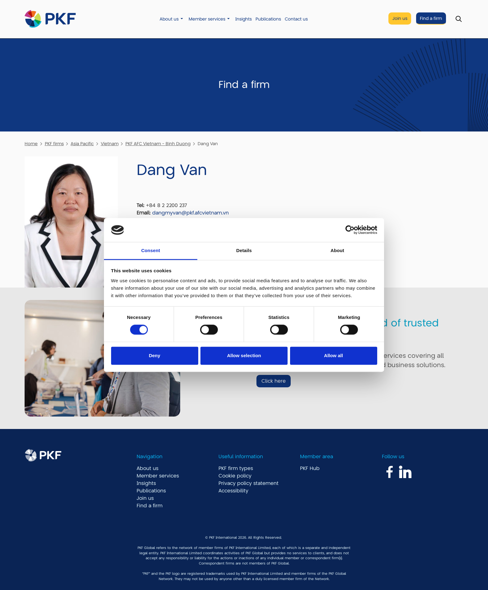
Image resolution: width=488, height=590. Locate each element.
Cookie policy (234, 476)
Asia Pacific (82, 143)
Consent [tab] (150, 250)
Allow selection (244, 355)
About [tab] (337, 250)
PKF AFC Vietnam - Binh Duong (157, 143)
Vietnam (110, 143)
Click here (273, 381)
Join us (399, 18)
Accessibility (233, 491)
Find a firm (431, 18)
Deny (154, 355)
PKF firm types (235, 468)
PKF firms (54, 143)
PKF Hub (310, 468)
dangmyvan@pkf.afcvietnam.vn (190, 213)
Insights (243, 19)
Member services (207, 19)
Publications (268, 19)
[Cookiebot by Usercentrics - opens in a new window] (350, 230)
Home (31, 143)
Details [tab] (244, 250)
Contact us (296, 19)
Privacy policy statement (248, 483)
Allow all (333, 355)
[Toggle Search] (458, 19)
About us (169, 19)
